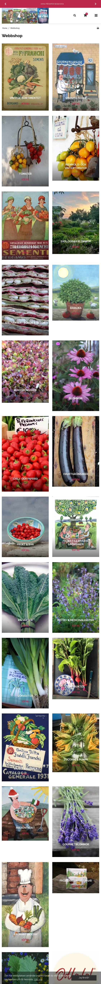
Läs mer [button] (38, 979)
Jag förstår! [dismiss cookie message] (84, 977)
